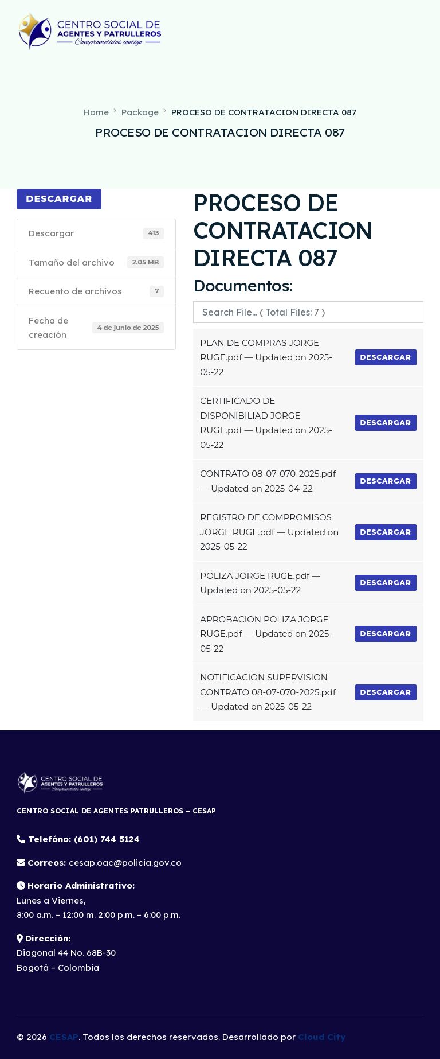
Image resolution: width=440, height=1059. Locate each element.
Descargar (59, 198)
